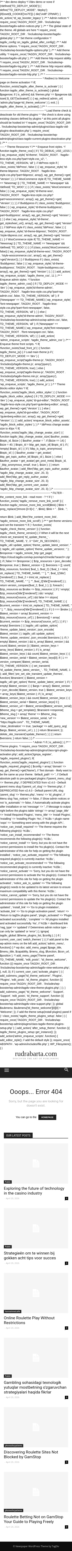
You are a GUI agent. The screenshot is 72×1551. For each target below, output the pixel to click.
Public (8, 1182)
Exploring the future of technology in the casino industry (34, 1190)
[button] (66, 1072)
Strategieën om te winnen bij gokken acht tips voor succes (30, 1255)
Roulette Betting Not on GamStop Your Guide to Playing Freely (33, 1519)
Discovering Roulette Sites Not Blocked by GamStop (31, 1454)
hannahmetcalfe (12, 1311)
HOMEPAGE (47, 1117)
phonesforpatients (13, 1445)
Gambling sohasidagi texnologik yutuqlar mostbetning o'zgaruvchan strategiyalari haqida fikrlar (35, 1387)
